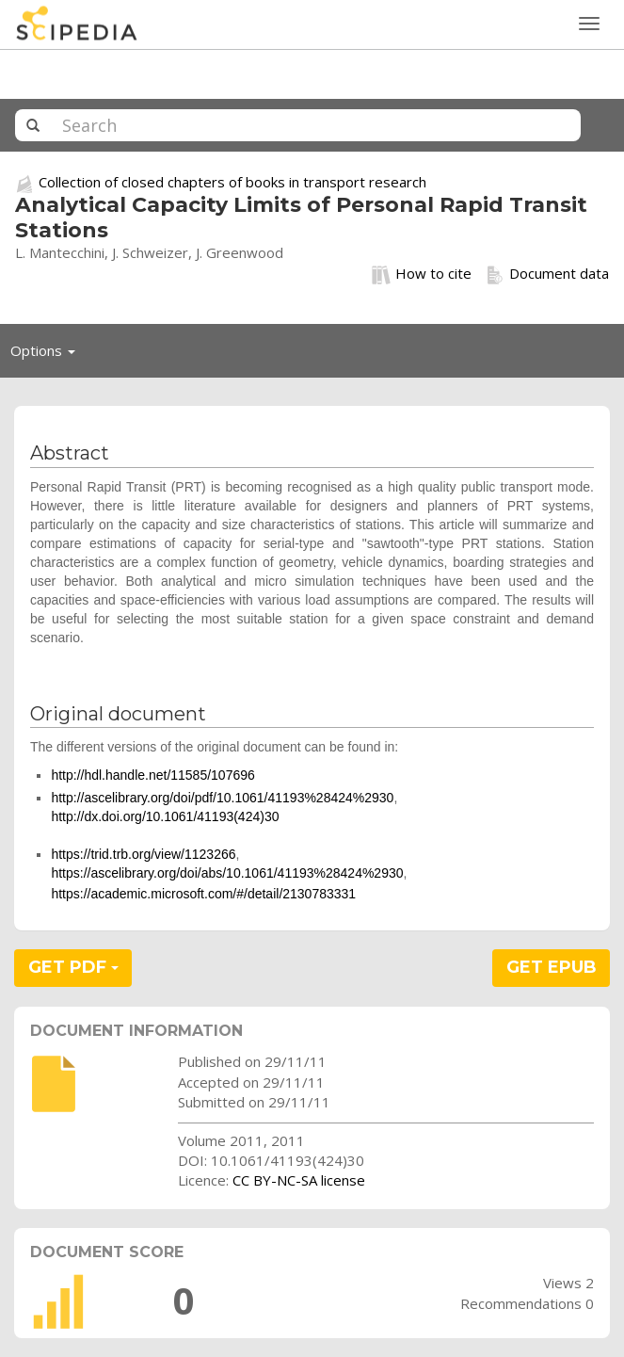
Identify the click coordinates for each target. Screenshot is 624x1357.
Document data (547, 274)
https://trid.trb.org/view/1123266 (143, 854)
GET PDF (73, 967)
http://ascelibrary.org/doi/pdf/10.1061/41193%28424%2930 (222, 797)
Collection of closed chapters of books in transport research (232, 181)
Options (48, 355)
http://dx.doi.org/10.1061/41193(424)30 (165, 816)
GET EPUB (551, 967)
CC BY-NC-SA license (298, 1180)
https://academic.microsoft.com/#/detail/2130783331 (203, 893)
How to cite (422, 274)
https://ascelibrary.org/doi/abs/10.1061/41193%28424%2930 (227, 872)
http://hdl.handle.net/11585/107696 (152, 775)
